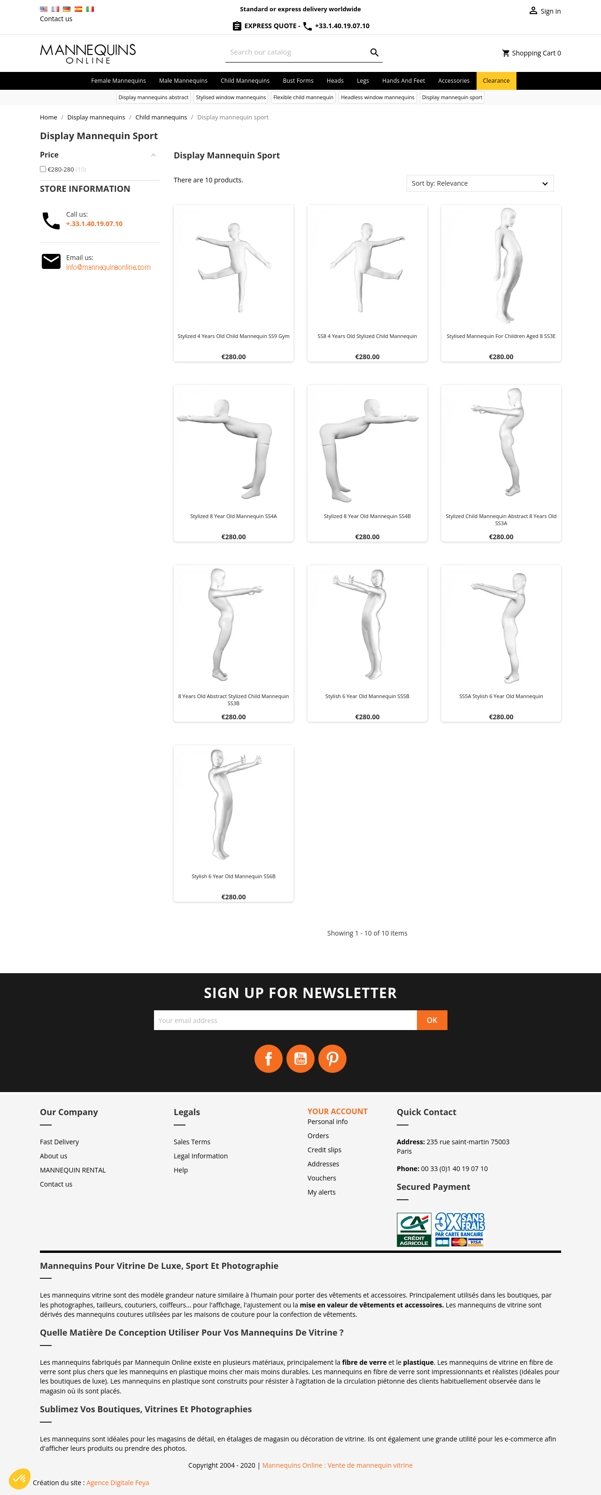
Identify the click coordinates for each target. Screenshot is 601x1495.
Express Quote (264, 25)
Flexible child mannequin (303, 97)
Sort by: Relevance (440, 183)
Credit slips (324, 1149)
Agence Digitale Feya (117, 1482)
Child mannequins (245, 81)
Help (181, 1169)
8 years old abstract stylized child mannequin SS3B (233, 699)
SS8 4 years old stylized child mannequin (367, 335)
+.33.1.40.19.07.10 (94, 223)
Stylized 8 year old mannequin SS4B (367, 515)
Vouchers (322, 1177)
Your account (338, 1111)
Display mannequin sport (452, 97)
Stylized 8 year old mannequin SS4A (233, 515)
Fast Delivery (59, 1141)
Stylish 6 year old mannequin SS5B (367, 696)
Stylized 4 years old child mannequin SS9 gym (233, 335)
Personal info (328, 1121)
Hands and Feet (403, 81)
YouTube (300, 1059)
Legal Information (201, 1155)
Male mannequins (183, 81)
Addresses (323, 1163)
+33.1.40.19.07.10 (336, 25)
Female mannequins (118, 81)
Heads (335, 81)
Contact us (56, 18)
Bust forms (298, 81)
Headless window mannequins (377, 97)
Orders (318, 1135)
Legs (363, 81)
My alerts (322, 1192)
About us (53, 1155)
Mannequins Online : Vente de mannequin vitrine (337, 1465)
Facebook (268, 1059)
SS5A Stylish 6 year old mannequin (501, 696)
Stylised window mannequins (231, 97)
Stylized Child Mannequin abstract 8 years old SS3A (501, 519)
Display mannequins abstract (154, 97)
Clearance (496, 81)
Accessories (454, 81)
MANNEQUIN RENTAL (73, 1169)
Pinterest (332, 1059)
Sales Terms (192, 1141)
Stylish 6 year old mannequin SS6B (234, 876)
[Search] (304, 52)
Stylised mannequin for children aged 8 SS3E (501, 335)
